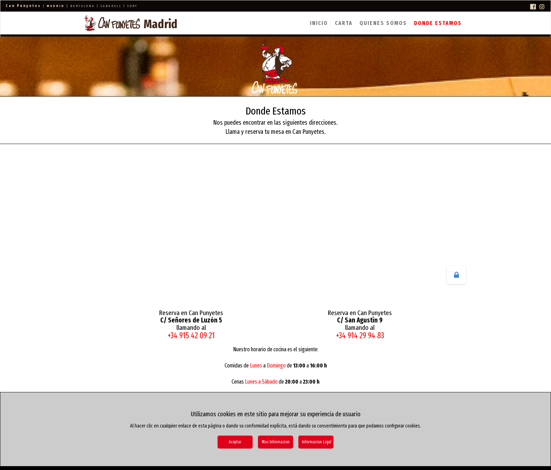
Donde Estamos (438, 23)
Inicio (319, 23)
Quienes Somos (383, 23)
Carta (343, 23)
